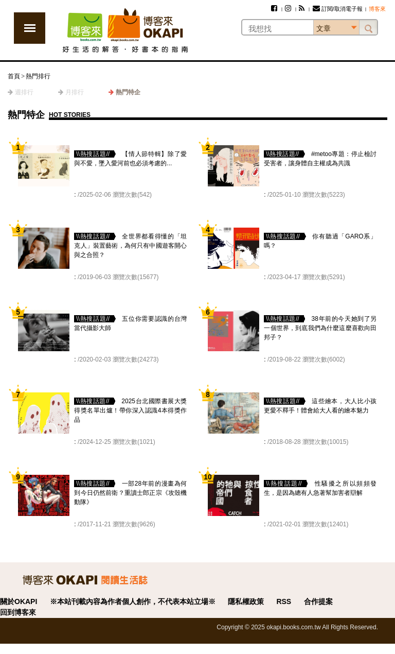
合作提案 (318, 601)
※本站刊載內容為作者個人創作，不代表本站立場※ (133, 601)
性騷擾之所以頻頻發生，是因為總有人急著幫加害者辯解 (320, 488)
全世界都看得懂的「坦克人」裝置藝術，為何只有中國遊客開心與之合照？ (130, 246)
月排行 (74, 92)
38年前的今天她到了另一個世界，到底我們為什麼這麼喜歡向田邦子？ (320, 328)
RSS (283, 601)
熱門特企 (128, 92)
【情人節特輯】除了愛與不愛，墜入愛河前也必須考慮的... (130, 158)
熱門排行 (38, 76)
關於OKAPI (18, 601)
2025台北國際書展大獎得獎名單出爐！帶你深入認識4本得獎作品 (130, 410)
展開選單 (29, 28)
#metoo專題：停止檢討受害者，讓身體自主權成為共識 (320, 158)
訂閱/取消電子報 (338, 9)
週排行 (24, 92)
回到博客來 (18, 612)
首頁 (14, 76)
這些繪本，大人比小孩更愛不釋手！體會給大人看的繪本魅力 (320, 406)
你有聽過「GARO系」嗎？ (320, 241)
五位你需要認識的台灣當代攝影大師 (130, 323)
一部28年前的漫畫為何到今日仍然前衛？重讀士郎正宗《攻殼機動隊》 (130, 493)
